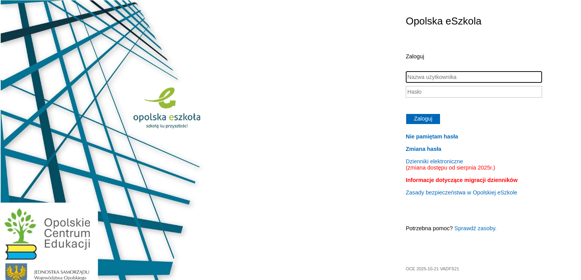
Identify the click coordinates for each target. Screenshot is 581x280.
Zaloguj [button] (423, 119)
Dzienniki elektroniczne (450, 164)
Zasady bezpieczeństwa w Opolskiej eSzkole (461, 192)
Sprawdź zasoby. (475, 228)
